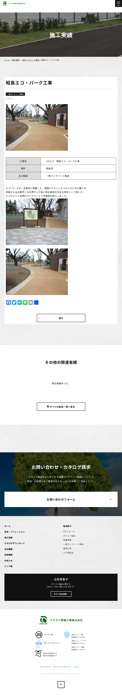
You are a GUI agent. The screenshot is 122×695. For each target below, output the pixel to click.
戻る (61, 318)
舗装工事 (67, 548)
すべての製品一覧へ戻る (61, 406)
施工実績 (15, 60)
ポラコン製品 (69, 535)
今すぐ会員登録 (60, 594)
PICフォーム (69, 531)
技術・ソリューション (14, 531)
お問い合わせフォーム (61, 499)
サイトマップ (45, 666)
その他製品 (68, 552)
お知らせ (8, 560)
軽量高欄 (67, 539)
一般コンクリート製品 (30, 60)
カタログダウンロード (14, 543)
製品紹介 (67, 526)
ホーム (7, 60)
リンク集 (8, 566)
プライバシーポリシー (62, 666)
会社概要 (8, 549)
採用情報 (8, 554)
